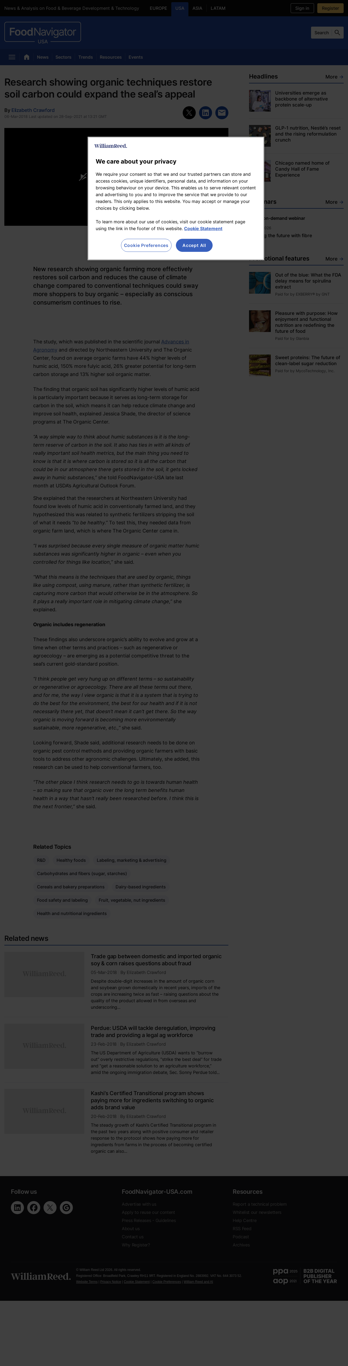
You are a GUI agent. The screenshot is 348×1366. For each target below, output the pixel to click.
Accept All (194, 245)
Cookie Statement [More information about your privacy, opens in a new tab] (203, 228)
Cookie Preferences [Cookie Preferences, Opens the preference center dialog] (146, 245)
